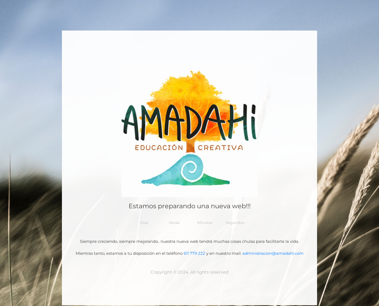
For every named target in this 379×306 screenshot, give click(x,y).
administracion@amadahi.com (273, 253)
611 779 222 (194, 253)
